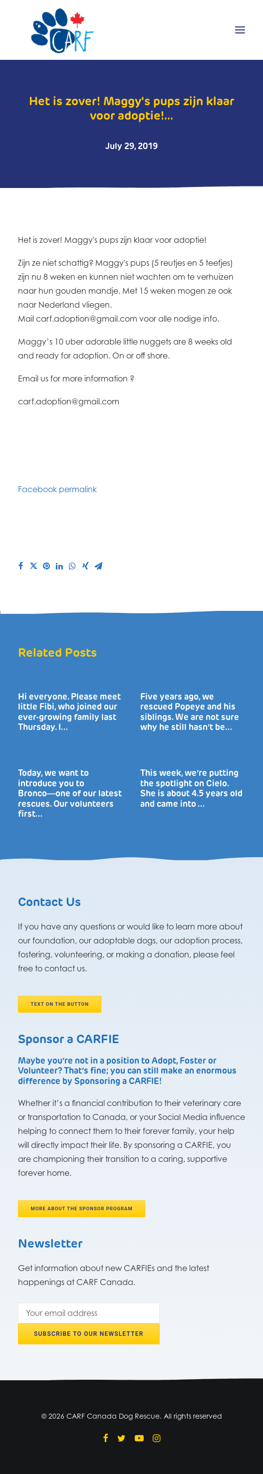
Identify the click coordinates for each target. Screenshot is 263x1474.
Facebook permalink (57, 489)
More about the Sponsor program (82, 1209)
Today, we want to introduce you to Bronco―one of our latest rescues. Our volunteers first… (70, 794)
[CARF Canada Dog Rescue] (62, 30)
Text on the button (60, 1004)
